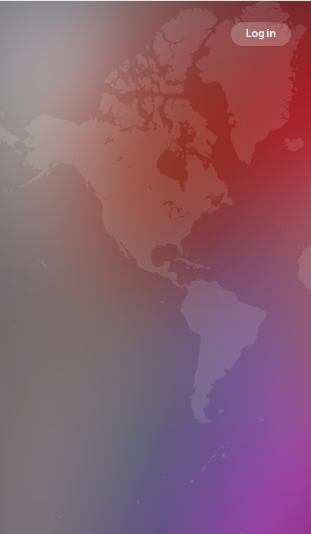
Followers (158, 300)
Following (240, 300)
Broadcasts (73, 300)
